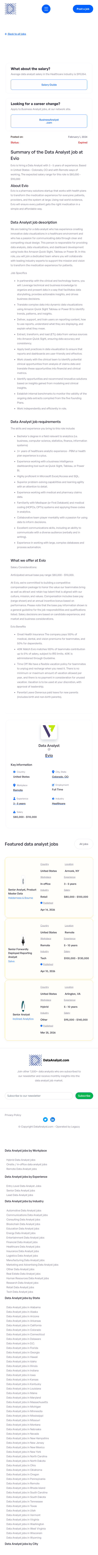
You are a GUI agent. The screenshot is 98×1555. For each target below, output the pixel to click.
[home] (10, 9)
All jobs (83, 844)
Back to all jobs (15, 34)
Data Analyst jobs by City (21, 1543)
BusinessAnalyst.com (49, 121)
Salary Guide (49, 84)
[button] (46, 9)
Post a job (83, 8)
